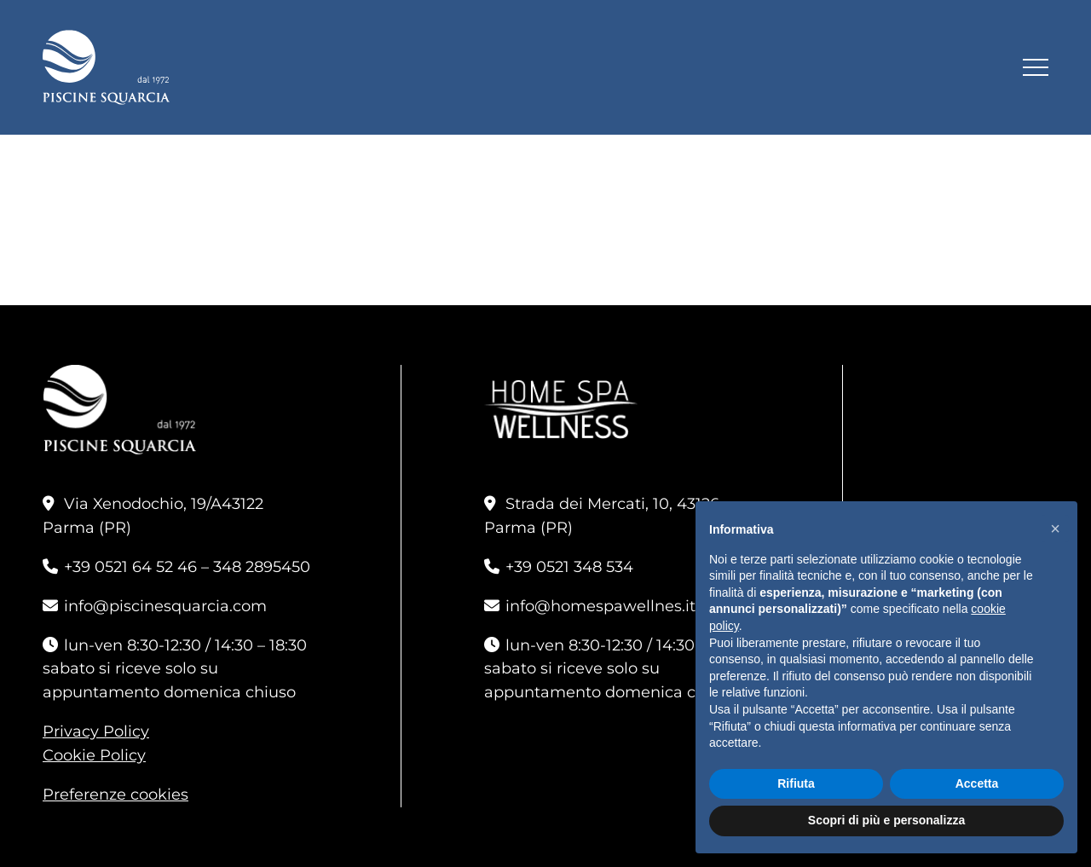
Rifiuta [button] (796, 783)
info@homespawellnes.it (600, 606)
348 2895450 (261, 567)
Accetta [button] (977, 783)
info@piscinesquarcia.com (165, 606)
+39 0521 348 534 (569, 567)
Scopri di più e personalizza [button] (886, 820)
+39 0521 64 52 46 (130, 567)
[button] (1055, 528)
